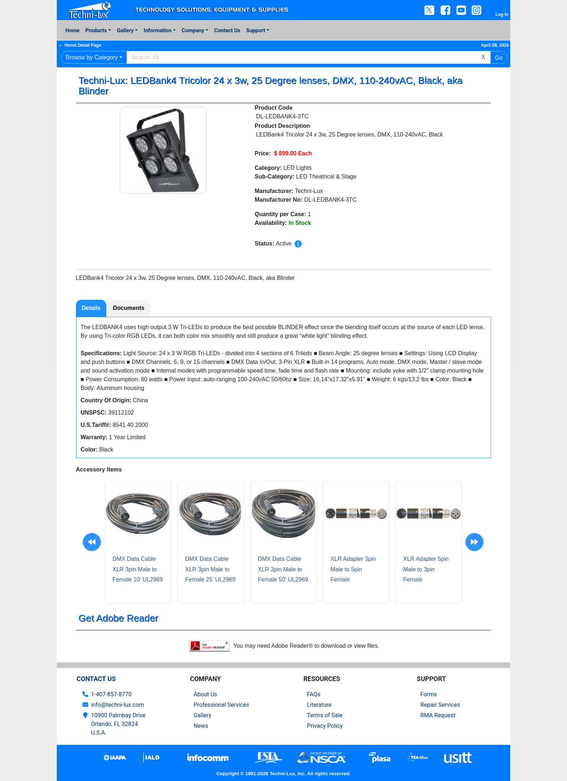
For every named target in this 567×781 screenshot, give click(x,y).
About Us (205, 694)
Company (193, 30)
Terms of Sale (324, 715)
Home (72, 30)
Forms (429, 694)
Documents (128, 308)
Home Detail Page (82, 45)
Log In (501, 14)
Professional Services (221, 704)
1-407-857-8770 (111, 694)
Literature (319, 704)
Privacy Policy (325, 725)
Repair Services (440, 704)
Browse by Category (92, 57)
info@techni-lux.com (117, 704)
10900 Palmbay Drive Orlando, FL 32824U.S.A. (118, 724)
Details (91, 308)
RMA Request (438, 715)
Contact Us (227, 30)
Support (255, 30)
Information (157, 30)
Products (96, 30)
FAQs (313, 694)
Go (499, 58)
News (200, 725)
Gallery (125, 30)
